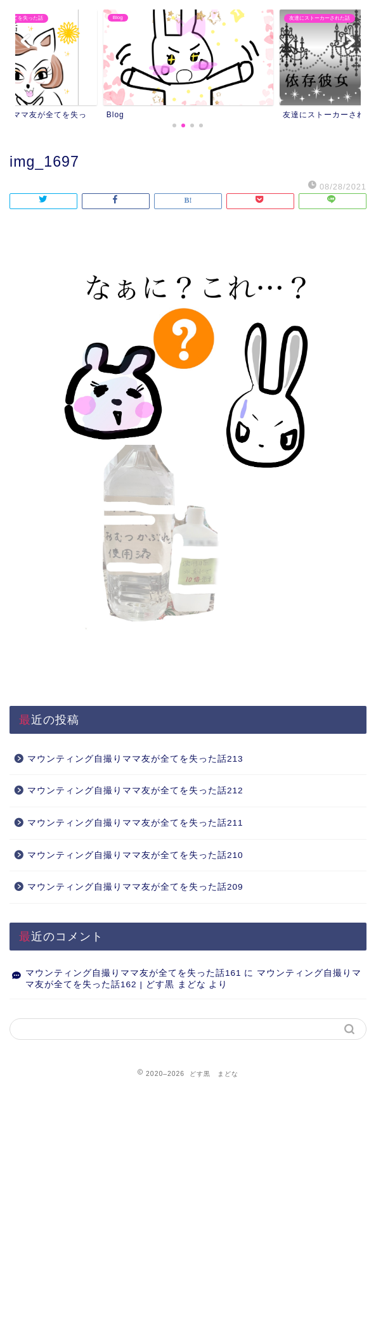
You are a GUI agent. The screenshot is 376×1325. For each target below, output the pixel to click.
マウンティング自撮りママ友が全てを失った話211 (135, 823)
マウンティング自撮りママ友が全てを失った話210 (135, 855)
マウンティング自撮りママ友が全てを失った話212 (135, 790)
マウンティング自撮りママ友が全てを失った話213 (135, 759)
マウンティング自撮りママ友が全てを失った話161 (133, 973)
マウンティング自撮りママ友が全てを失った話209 (135, 887)
